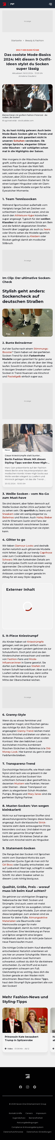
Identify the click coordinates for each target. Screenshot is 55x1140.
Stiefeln (35, 666)
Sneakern (7, 514)
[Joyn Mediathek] (12, 4)
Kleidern (35, 236)
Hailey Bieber (44, 517)
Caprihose (46, 552)
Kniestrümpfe (35, 641)
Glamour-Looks (24, 545)
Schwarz (7, 559)
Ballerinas (8, 517)
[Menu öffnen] (50, 4)
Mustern (19, 783)
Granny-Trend (25, 731)
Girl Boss (7, 864)
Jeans (47, 229)
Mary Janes (34, 794)
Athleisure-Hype (24, 215)
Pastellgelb (14, 376)
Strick (42, 822)
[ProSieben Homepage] (4, 4)
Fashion (12, 659)
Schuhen (19, 140)
